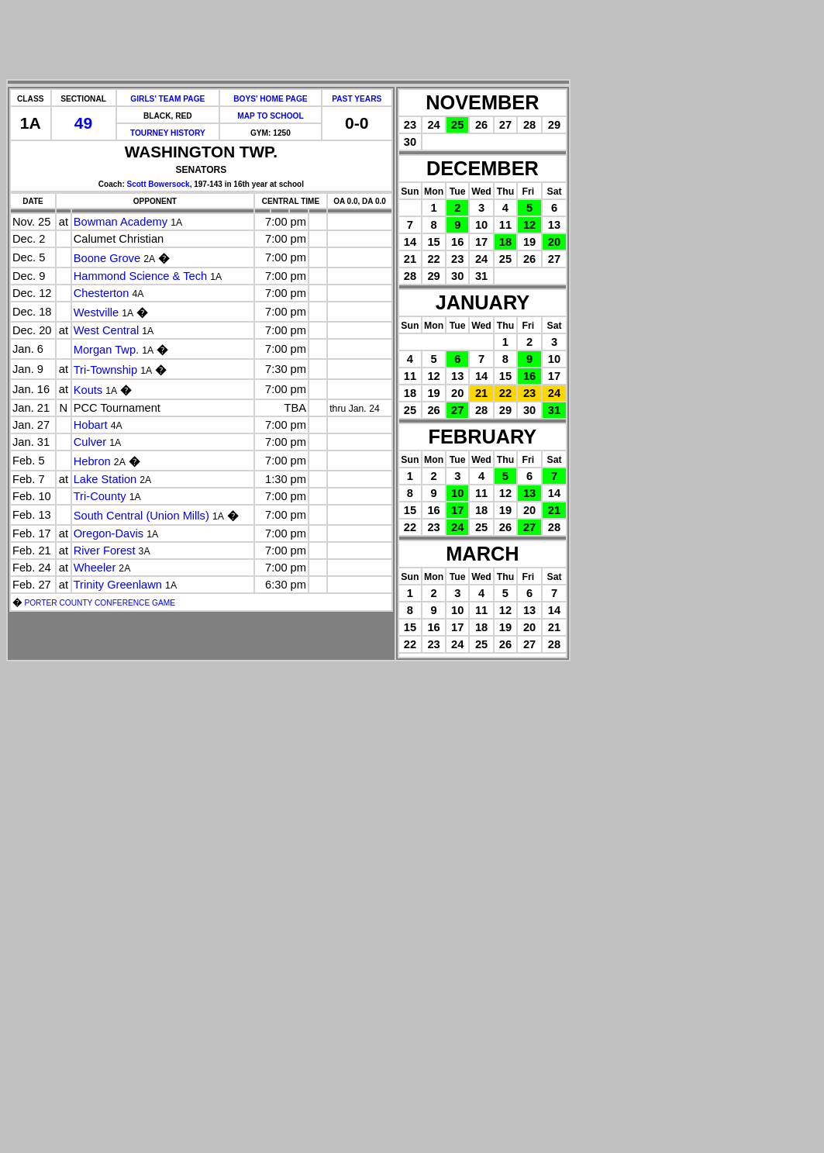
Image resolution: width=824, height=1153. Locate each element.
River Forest (105, 550)
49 (83, 123)
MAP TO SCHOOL (270, 116)
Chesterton (101, 293)
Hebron (92, 461)
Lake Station (105, 479)
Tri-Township (106, 370)
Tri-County (100, 496)
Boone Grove (107, 258)
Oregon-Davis (108, 533)
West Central (106, 330)
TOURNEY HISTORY (167, 133)
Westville (96, 312)
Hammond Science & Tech (140, 276)
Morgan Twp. (106, 349)
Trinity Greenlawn (118, 584)
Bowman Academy (120, 222)
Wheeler (95, 567)
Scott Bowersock (158, 184)
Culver (90, 442)
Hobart (91, 425)
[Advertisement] (288, 41)
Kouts (88, 390)
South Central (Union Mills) (141, 515)
